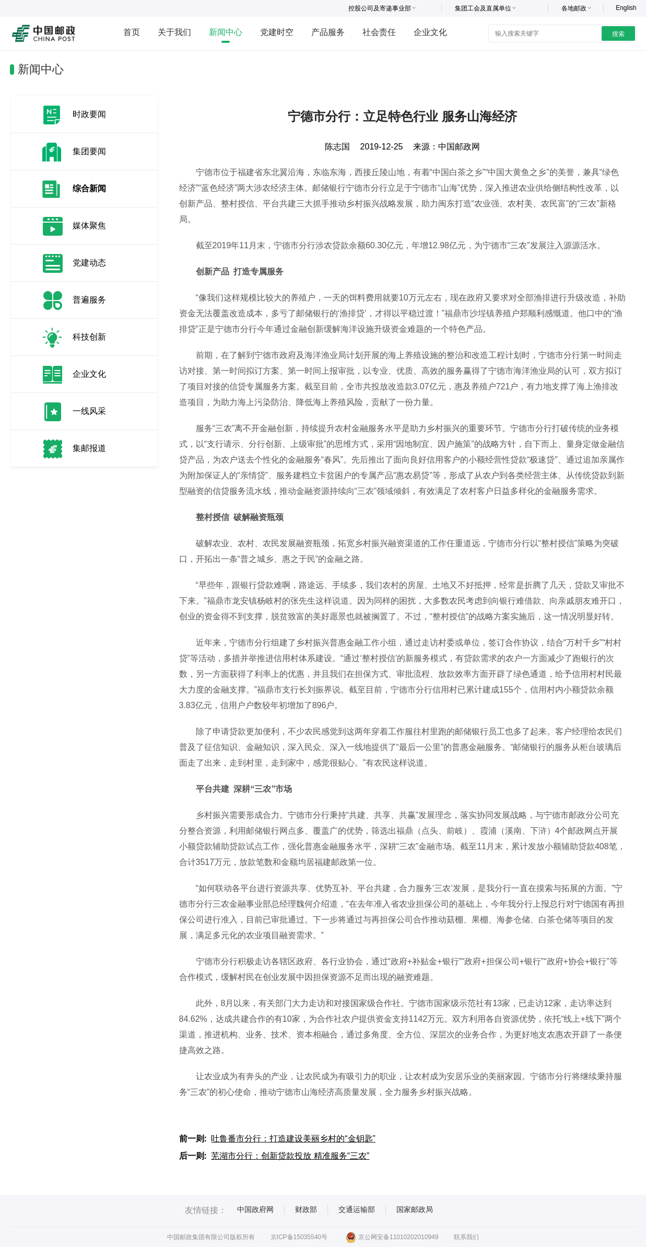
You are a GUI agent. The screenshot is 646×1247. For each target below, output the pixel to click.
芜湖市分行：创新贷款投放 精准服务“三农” (290, 1155)
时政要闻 (89, 114)
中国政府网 (255, 1209)
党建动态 (89, 262)
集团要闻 (89, 151)
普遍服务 (89, 299)
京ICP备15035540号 (299, 1237)
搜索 (618, 34)
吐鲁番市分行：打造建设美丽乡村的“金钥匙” (293, 1138)
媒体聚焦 (89, 225)
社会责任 (379, 32)
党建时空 (276, 32)
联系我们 (466, 1237)
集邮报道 (89, 448)
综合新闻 (89, 188)
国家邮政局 (414, 1209)
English (626, 7)
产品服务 (328, 32)
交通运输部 (356, 1209)
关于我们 (174, 32)
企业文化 (430, 32)
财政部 (306, 1209)
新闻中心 (225, 32)
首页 (131, 32)
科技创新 (89, 336)
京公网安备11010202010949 (392, 1237)
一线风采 (89, 411)
